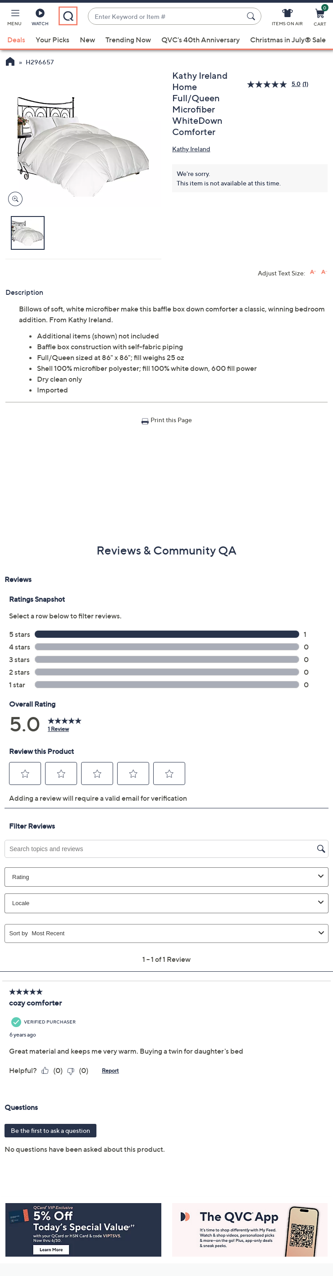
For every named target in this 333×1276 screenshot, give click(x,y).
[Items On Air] (287, 19)
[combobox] (165, 16)
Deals (16, 39)
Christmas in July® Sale (288, 39)
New (87, 39)
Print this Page (171, 420)
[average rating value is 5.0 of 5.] (274, 84)
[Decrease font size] (324, 272)
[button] (14, 19)
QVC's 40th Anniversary (200, 39)
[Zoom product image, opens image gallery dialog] (13, 199)
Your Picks (52, 39)
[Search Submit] (252, 16)
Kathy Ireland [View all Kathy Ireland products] (191, 149)
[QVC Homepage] (10, 62)
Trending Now (128, 39)
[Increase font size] (313, 272)
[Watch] (40, 19)
